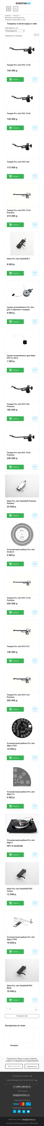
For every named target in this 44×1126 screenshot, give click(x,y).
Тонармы (22, 1037)
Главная (8, 15)
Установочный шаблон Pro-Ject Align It (21, 841)
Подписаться (32, 1066)
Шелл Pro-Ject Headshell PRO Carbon (19, 889)
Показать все (21, 1016)
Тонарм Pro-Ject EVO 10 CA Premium (19, 211)
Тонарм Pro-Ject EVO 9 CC (18, 646)
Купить (16, 79)
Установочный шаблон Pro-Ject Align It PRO (21, 938)
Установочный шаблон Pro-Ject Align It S (21, 793)
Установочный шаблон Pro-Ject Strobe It (21, 550)
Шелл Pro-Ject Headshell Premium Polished (21, 502)
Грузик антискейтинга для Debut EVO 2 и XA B (21, 356)
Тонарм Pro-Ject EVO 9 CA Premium (18, 696)
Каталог (16, 15)
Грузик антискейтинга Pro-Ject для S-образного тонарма (20, 308)
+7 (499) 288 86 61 (22, 1086)
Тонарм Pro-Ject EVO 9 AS (18, 162)
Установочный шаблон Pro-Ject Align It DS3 (21, 744)
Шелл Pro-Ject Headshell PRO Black (19, 986)
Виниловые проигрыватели (14, 17)
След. (36, 1009)
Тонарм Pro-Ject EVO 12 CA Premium (19, 599)
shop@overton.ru (21, 1095)
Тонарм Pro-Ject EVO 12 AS (19, 65)
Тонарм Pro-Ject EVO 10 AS (19, 113)
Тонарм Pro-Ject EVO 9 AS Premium (18, 405)
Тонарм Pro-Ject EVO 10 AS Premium (19, 453)
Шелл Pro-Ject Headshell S (18, 259)
